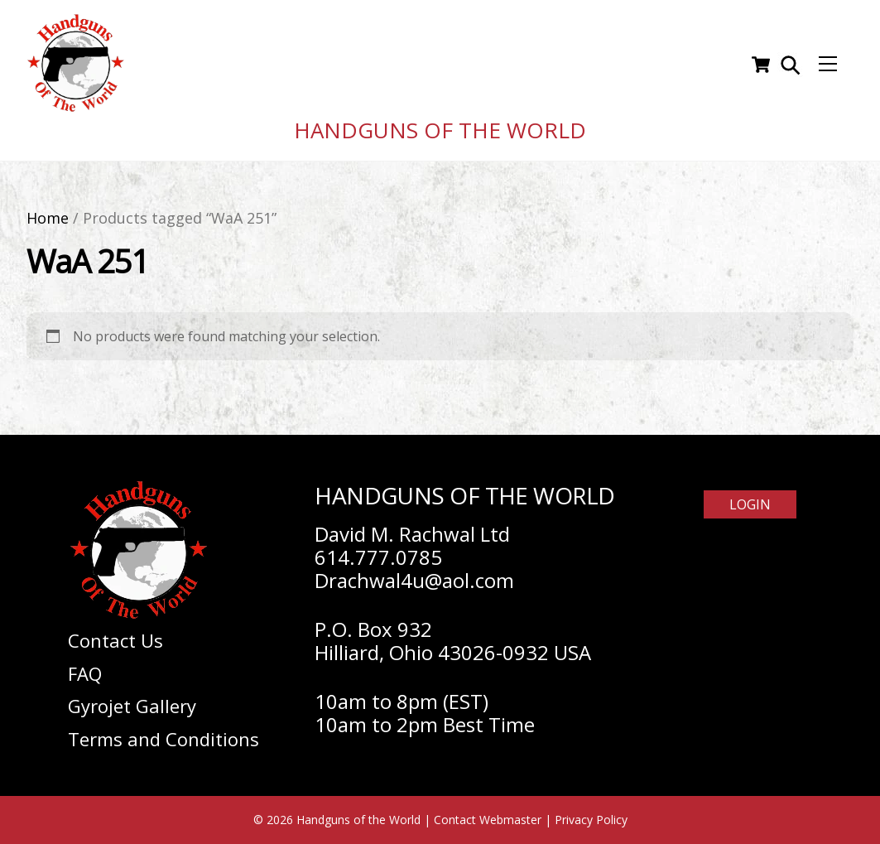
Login (750, 504)
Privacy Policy (591, 819)
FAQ (85, 673)
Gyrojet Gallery (132, 705)
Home (47, 218)
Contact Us (115, 640)
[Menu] (827, 64)
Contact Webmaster (487, 819)
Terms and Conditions (163, 738)
